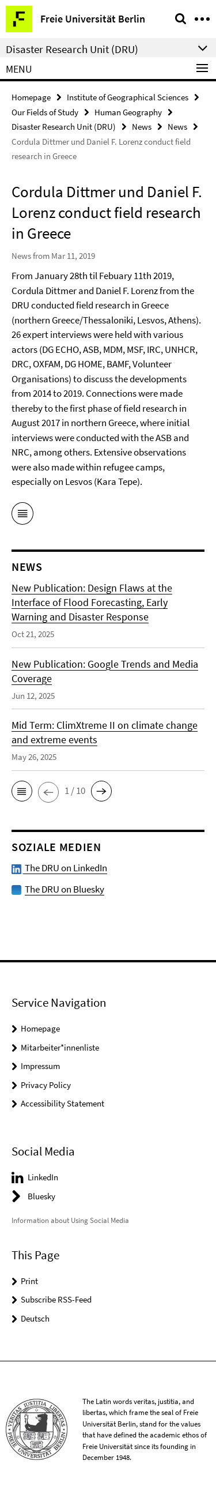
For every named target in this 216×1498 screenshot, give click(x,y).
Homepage (31, 97)
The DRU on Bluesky (64, 889)
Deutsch (35, 1318)
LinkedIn (43, 1177)
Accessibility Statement (62, 1103)
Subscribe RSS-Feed (56, 1299)
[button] (22, 791)
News (141, 126)
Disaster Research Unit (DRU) (64, 126)
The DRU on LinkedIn (59, 867)
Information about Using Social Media (70, 1220)
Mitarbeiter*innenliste (60, 1047)
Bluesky (41, 1196)
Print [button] (29, 1280)
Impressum (40, 1065)
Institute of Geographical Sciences (127, 97)
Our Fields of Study (45, 112)
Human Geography (128, 112)
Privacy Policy (46, 1084)
